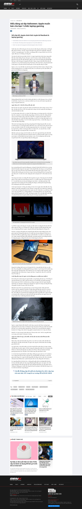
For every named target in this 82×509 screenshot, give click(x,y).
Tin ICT (12, 8)
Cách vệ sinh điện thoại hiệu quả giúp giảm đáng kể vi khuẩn (16, 429)
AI (9, 8)
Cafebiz (19, 0)
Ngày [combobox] (34, 396)
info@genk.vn (14, 494)
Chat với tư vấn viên (54, 506)
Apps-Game (42, 8)
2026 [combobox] (45, 396)
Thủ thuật (46, 484)
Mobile (5, 8)
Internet (18, 8)
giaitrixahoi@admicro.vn (54, 499)
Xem (50, 396)
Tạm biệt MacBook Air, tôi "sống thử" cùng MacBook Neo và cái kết (45, 429)
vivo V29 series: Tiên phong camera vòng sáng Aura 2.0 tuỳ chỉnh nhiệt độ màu (28, 42)
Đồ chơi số (49, 8)
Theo (32, 380)
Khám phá (24, 8)
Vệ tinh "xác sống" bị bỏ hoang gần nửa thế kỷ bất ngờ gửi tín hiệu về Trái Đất (28, 44)
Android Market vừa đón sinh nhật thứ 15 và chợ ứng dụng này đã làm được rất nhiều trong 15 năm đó (32, 40)
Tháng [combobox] (39, 396)
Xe (37, 8)
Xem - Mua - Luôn (32, 8)
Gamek (11, 0)
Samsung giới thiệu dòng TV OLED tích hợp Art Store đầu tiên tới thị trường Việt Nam (31, 429)
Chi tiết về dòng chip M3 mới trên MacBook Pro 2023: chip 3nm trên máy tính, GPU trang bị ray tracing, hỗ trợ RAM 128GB (34, 372)
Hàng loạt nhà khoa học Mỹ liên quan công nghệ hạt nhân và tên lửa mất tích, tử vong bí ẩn (44, 464)
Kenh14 (15, 0)
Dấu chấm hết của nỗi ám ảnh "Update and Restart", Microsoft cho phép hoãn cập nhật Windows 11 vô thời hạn (16, 411)
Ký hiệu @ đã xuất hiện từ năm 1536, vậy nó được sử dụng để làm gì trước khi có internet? (23, 464)
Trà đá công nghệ (38, 484)
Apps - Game (53, 484)
